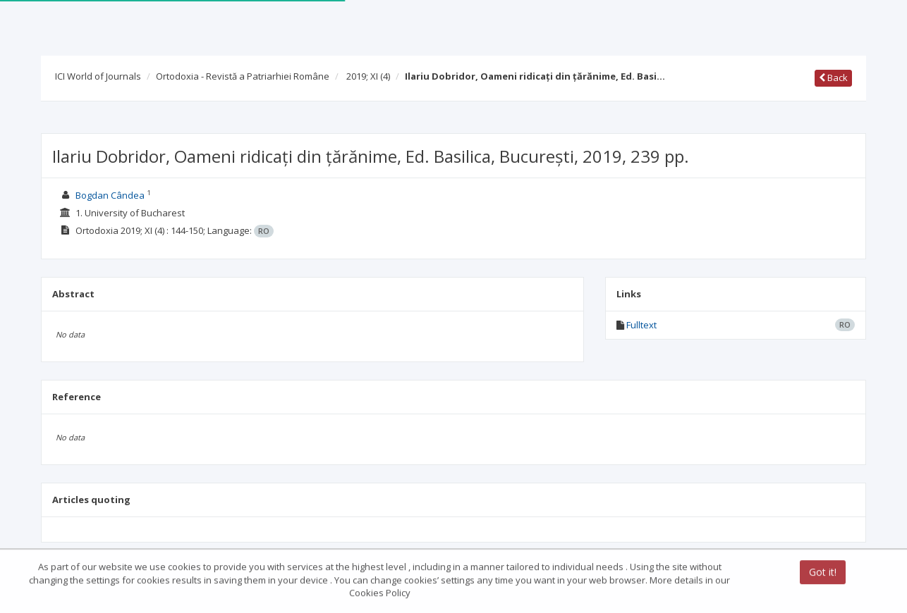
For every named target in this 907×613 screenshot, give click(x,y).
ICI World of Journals (98, 76)
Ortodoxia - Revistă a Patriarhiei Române (242, 76)
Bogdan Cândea (110, 195)
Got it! (822, 573)
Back (833, 77)
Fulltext (641, 324)
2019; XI (368, 76)
